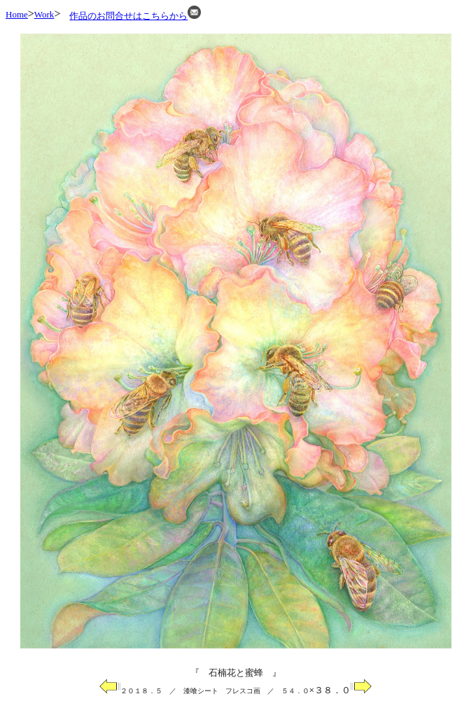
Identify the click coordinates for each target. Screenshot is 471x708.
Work (44, 14)
